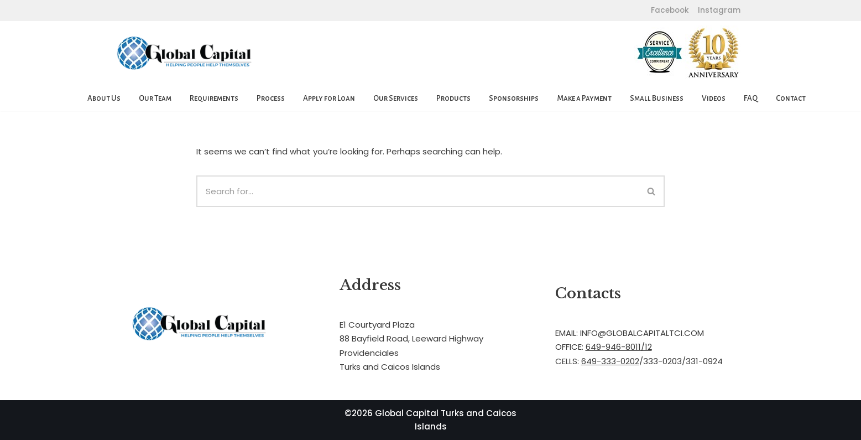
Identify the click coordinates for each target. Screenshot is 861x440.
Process (271, 98)
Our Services (395, 98)
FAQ (751, 98)
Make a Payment (584, 98)
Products (453, 98)
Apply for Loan (329, 98)
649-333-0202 (610, 361)
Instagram (718, 10)
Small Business (656, 98)
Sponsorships (514, 98)
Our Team (155, 98)
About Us (104, 98)
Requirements (214, 98)
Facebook (670, 10)
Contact (791, 98)
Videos (714, 98)
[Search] (417, 191)
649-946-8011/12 (619, 347)
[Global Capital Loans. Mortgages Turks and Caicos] (185, 53)
